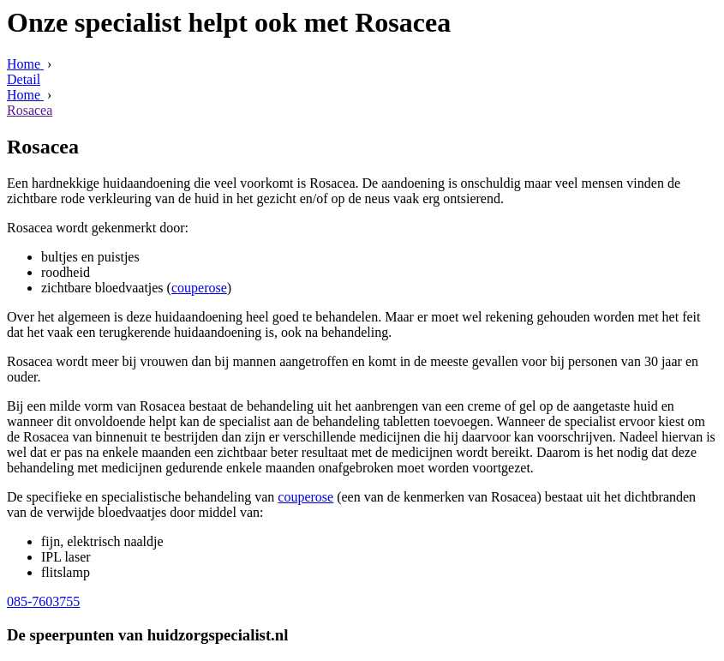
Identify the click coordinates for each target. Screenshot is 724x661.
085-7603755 (43, 601)
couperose (199, 287)
